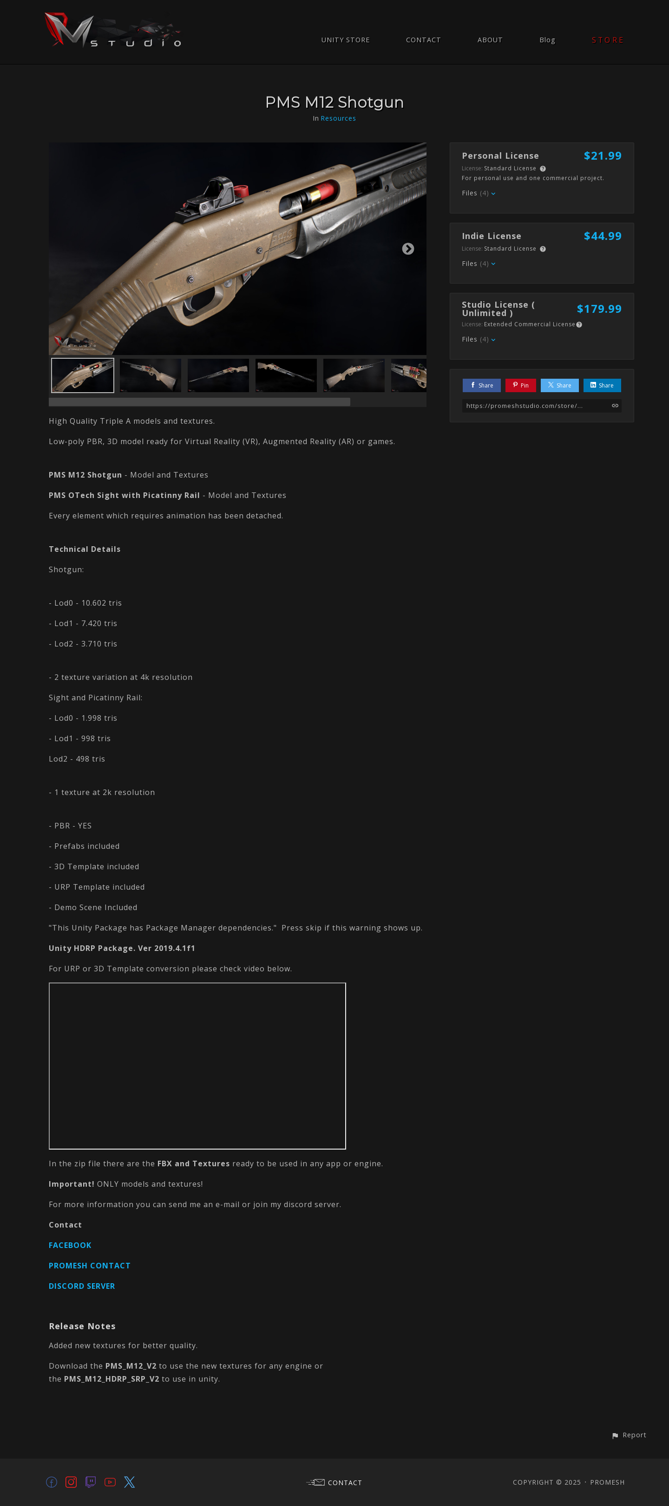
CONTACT (423, 39)
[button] (628, 1434)
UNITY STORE (345, 39)
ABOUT (490, 39)
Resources (338, 118)
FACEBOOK (70, 1245)
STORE (608, 40)
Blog (547, 39)
